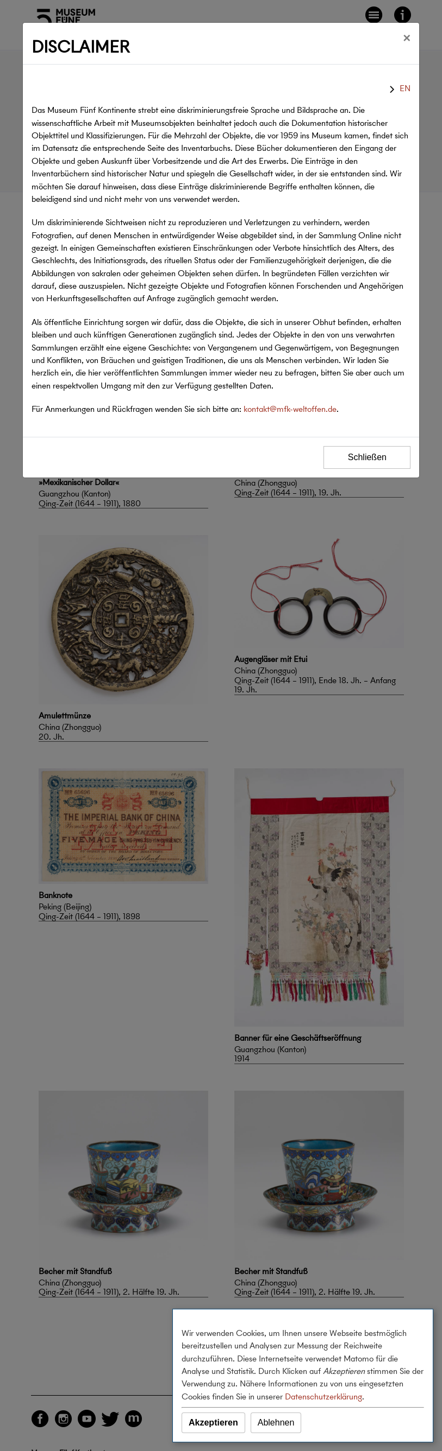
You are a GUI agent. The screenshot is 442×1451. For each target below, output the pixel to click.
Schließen (367, 457)
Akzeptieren (213, 1422)
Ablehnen (276, 1422)
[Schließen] (406, 38)
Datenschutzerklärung (323, 1396)
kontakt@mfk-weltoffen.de (290, 409)
